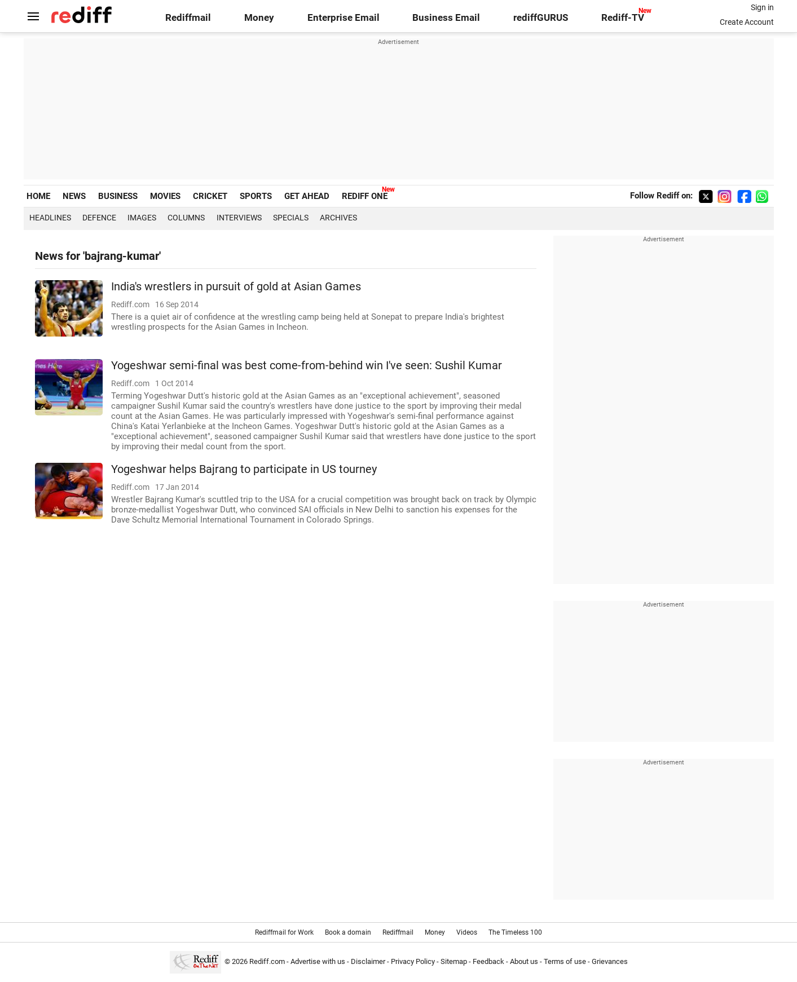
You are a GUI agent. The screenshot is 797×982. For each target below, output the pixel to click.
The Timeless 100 (515, 932)
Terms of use (565, 961)
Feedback (488, 961)
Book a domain (348, 932)
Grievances (610, 961)
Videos (466, 932)
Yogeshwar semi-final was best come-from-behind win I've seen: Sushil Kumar (306, 365)
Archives (338, 217)
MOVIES (165, 196)
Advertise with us (317, 961)
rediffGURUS (540, 17)
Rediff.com (267, 961)
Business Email (446, 17)
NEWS (74, 196)
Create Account (747, 21)
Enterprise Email (343, 17)
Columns (186, 217)
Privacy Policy (413, 961)
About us (524, 961)
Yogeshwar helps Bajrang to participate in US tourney (244, 469)
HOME (38, 196)
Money (259, 17)
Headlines (50, 217)
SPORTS (256, 196)
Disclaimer (368, 961)
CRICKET (210, 196)
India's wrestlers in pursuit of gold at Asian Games (236, 286)
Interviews (239, 217)
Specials (291, 217)
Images (141, 217)
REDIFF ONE (365, 196)
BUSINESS (118, 196)
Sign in (762, 7)
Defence (99, 217)
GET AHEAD (306, 196)
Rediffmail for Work (284, 932)
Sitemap (454, 961)
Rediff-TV (622, 17)
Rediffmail (188, 17)
